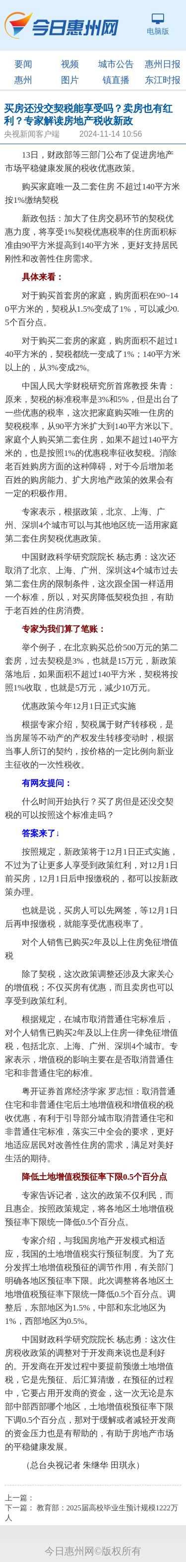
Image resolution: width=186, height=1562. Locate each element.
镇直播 (116, 80)
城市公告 (116, 64)
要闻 (23, 64)
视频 (70, 64)
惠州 (23, 80)
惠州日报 (163, 64)
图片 (70, 80)
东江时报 (163, 80)
